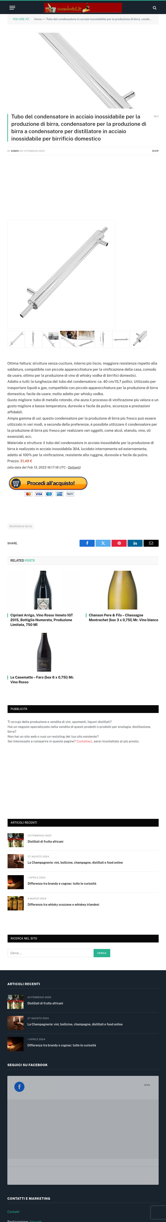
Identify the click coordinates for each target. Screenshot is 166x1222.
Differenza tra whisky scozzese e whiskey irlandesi (63, 904)
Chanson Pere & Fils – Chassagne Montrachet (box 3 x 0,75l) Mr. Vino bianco (123, 617)
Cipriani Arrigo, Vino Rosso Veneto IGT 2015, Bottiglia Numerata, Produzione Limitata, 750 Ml (41, 620)
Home (38, 19)
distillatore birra (21, 526)
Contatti (13, 1136)
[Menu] (12, 8)
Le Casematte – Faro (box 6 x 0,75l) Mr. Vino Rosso (42, 679)
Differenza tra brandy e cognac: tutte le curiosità (62, 883)
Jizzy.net (35, 1146)
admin (15, 151)
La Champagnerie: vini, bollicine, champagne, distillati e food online (75, 862)
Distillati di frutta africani (45, 841)
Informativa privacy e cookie (28, 1176)
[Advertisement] (83, 190)
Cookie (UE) (16, 1186)
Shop (155, 151)
